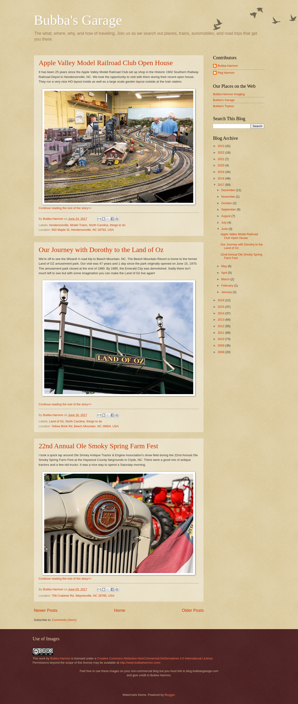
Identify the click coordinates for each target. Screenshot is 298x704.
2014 (221, 313)
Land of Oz (56, 421)
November (228, 196)
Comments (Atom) (64, 620)
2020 (221, 165)
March (225, 279)
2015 (221, 306)
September (229, 209)
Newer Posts (46, 610)
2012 (221, 326)
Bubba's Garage (78, 20)
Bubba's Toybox (223, 106)
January (227, 292)
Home (119, 610)
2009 (221, 345)
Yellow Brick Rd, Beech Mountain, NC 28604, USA (85, 426)
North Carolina (98, 225)
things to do (117, 225)
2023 (221, 146)
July (224, 222)
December (228, 190)
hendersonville (58, 225)
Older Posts (193, 610)
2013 (221, 319)
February (227, 285)
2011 (221, 332)
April (224, 272)
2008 (221, 352)
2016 (221, 300)
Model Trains (78, 225)
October (227, 203)
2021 (221, 159)
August (226, 216)
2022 (221, 152)
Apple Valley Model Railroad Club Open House (106, 63)
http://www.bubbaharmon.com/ (140, 662)
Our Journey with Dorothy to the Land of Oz (101, 249)
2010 (221, 339)
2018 (221, 178)
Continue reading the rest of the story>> (65, 208)
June (225, 229)
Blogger (170, 695)
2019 (221, 172)
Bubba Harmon (228, 65)
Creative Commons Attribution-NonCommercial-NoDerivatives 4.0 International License (155, 658)
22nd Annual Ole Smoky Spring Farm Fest (98, 446)
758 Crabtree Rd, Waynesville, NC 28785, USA (83, 595)
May (224, 266)
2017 (221, 184)
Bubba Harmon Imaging (229, 94)
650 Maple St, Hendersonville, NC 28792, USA (83, 229)
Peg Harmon (226, 72)
